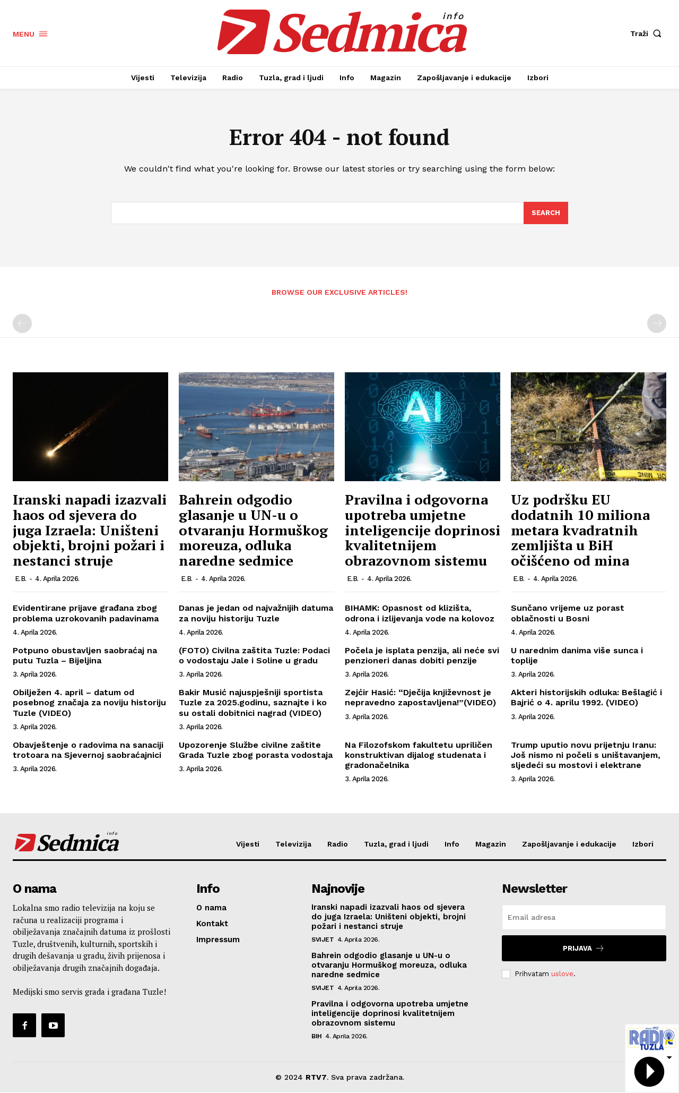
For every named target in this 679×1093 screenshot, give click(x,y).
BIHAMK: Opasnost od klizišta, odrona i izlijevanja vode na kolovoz (419, 614)
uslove (562, 974)
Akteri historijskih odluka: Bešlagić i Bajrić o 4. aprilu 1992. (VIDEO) (586, 698)
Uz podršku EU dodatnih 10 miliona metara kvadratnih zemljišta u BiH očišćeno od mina (580, 530)
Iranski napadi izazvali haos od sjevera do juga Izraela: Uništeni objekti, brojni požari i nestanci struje (90, 530)
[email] (584, 917)
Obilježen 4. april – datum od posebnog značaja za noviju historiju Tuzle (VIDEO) (89, 703)
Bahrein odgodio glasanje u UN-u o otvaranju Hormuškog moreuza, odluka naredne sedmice (253, 530)
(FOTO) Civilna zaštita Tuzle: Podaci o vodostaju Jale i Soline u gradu (254, 656)
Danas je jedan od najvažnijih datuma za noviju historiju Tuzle (256, 614)
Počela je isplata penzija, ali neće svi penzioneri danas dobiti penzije (422, 656)
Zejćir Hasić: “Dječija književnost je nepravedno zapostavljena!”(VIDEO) (420, 698)
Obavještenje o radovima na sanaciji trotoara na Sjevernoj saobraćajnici (88, 750)
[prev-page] (22, 324)
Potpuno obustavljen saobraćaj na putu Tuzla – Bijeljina (85, 656)
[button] (648, 33)
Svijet (322, 940)
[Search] (546, 213)
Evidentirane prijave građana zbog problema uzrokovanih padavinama (86, 614)
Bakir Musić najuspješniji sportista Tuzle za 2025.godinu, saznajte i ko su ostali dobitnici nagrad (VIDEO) (253, 703)
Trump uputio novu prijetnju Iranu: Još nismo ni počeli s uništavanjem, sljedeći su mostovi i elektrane (585, 755)
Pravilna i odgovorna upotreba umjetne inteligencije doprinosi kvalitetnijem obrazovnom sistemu (422, 530)
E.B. (21, 580)
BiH (316, 1036)
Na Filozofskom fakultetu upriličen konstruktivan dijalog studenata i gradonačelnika (418, 755)
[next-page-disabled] (656, 324)
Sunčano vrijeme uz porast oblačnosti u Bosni (567, 614)
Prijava (584, 949)
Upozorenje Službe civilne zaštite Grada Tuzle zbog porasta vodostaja (256, 750)
